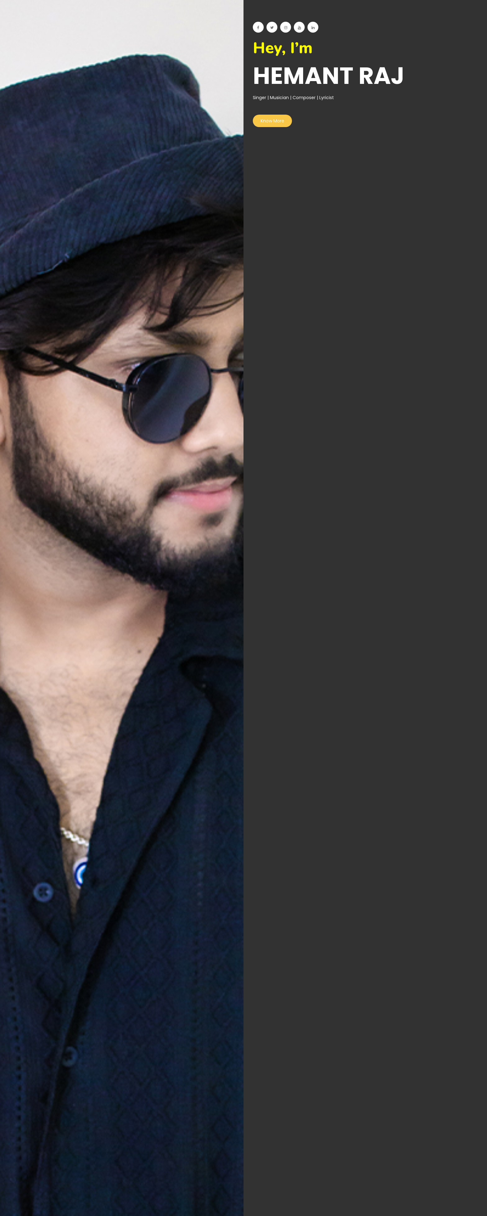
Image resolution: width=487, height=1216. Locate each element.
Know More (272, 121)
